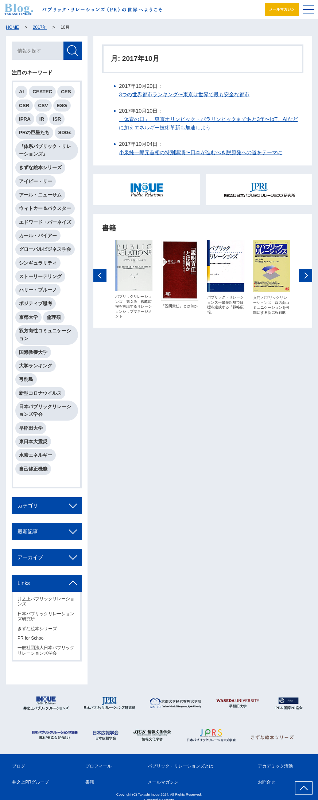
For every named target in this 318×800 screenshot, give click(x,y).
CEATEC (42, 91)
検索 (72, 51)
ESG (62, 105)
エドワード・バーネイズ (45, 222)
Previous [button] (99, 275)
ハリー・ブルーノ (38, 290)
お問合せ (266, 782)
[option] (133, 279)
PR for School (31, 638)
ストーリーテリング (40, 276)
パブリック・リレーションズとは (180, 766)
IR (41, 119)
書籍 (89, 782)
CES (66, 91)
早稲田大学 (31, 428)
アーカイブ (30, 557)
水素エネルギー (35, 455)
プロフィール (98, 766)
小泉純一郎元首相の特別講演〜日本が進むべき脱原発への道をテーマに (200, 152)
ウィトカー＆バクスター (45, 208)
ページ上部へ (304, 788)
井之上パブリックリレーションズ (46, 601)
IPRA (25, 119)
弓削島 (26, 379)
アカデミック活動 (275, 766)
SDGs (64, 132)
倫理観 (54, 317)
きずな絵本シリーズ (40, 167)
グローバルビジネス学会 (45, 249)
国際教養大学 (33, 352)
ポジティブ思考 (35, 303)
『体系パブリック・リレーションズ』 (45, 150)
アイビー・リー (35, 181)
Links (24, 583)
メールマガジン (282, 9)
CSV (43, 105)
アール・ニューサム (40, 195)
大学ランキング (35, 365)
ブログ (18, 766)
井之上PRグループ (30, 782)
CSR (24, 105)
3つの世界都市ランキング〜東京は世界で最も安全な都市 (184, 94)
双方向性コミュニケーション (45, 334)
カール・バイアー (38, 235)
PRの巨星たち (34, 132)
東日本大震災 (33, 441)
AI (21, 91)
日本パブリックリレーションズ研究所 (46, 616)
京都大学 (28, 317)
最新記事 (28, 531)
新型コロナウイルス (40, 393)
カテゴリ (28, 505)
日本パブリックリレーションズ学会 (45, 410)
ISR (57, 119)
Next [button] (305, 275)
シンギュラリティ (38, 263)
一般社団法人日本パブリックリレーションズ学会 (46, 650)
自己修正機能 (33, 469)
